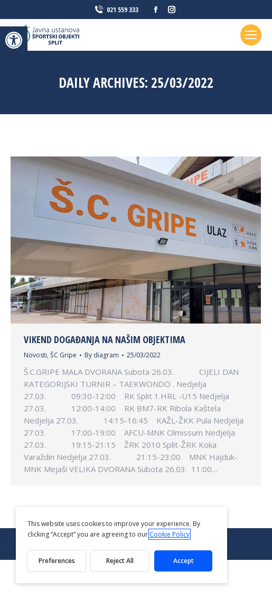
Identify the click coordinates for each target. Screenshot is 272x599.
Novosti (35, 355)
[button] (13, 40)
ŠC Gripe (63, 355)
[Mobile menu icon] (250, 34)
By (102, 355)
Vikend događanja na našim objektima (104, 339)
